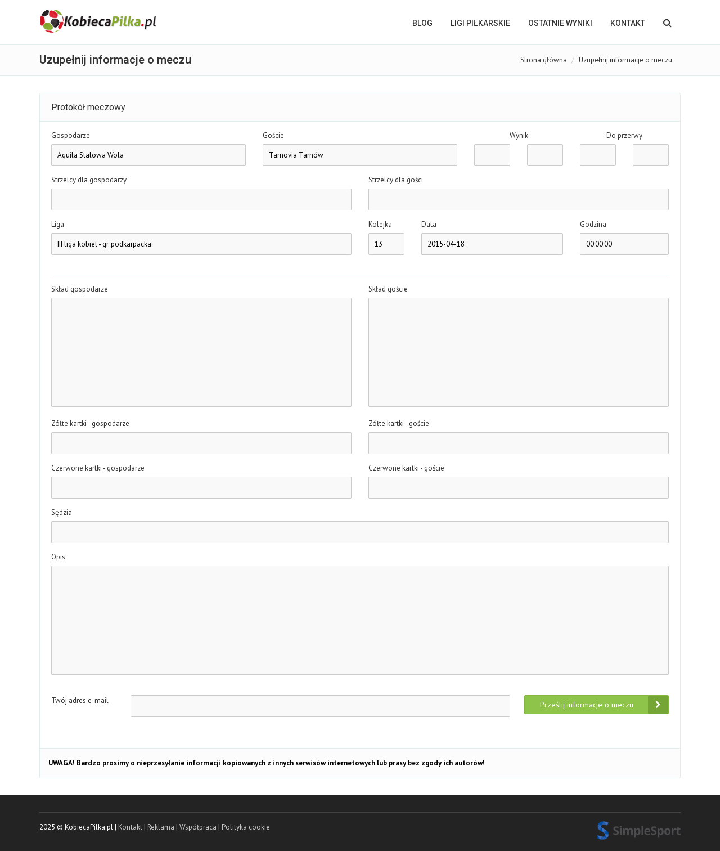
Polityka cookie (246, 827)
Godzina (593, 224)
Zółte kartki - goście (398, 423)
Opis (58, 557)
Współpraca (198, 827)
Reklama (160, 827)
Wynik (519, 135)
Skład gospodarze (79, 289)
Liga (57, 224)
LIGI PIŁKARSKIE (480, 23)
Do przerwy (624, 135)
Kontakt (627, 23)
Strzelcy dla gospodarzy (89, 180)
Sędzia (61, 512)
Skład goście (388, 289)
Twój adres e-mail (80, 700)
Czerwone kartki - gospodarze (98, 468)
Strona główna (543, 60)
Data (428, 224)
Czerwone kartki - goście (406, 468)
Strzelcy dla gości (395, 180)
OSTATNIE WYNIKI (560, 23)
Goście (273, 135)
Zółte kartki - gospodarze (90, 423)
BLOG (422, 23)
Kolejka (380, 224)
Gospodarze (70, 135)
